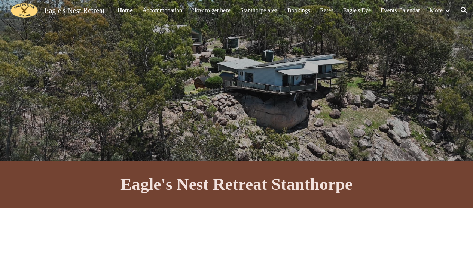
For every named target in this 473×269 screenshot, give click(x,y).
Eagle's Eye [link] (357, 10)
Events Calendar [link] (400, 10)
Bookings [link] (298, 10)
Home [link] (125, 10)
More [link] (436, 10)
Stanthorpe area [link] (259, 10)
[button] (464, 10)
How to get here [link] (211, 10)
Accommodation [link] (163, 10)
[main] (237, 184)
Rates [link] (326, 10)
